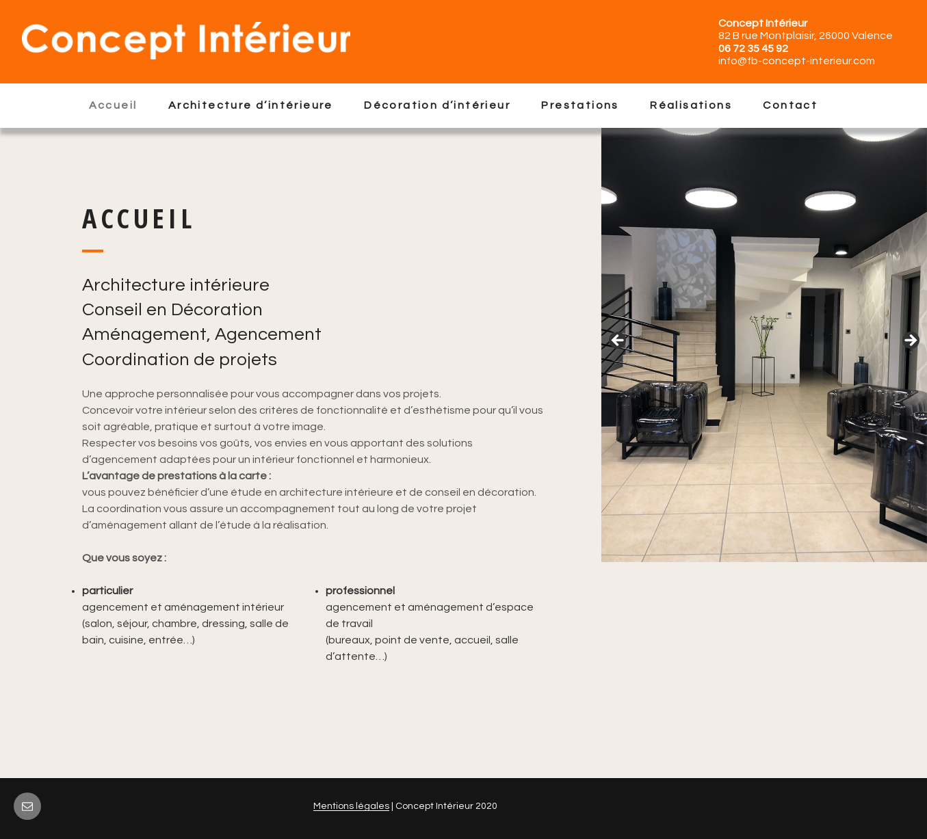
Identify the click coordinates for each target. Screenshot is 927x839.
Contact (790, 105)
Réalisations (691, 105)
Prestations (579, 105)
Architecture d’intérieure (250, 105)
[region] (764, 345)
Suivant (910, 341)
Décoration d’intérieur (437, 105)
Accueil (113, 105)
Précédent (618, 341)
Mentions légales (351, 806)
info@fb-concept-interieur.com (796, 60)
